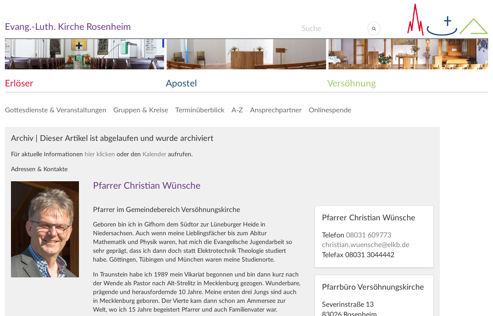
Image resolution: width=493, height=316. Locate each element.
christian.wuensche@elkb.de (365, 244)
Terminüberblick (199, 109)
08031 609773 (368, 235)
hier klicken (100, 154)
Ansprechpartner (276, 109)
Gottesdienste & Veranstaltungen (55, 109)
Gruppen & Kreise (140, 109)
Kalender (154, 154)
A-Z (237, 109)
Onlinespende (330, 109)
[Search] (334, 29)
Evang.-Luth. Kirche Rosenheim (68, 27)
